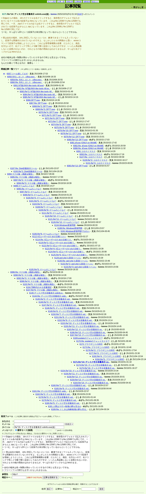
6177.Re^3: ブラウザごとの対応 (103, 353)
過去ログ (95, 2)
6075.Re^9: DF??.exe (64, 127)
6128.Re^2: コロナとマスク (95, 160)
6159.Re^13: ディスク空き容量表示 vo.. (88, 380)
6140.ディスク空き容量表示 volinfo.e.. (46, 293)
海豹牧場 (86, 2)
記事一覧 (61, 2)
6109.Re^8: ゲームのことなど (52, 210)
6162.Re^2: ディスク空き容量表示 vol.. (53, 394)
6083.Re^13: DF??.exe (77, 166)
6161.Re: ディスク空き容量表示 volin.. (49, 391)
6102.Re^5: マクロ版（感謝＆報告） (39, 284)
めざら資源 (52, 2)
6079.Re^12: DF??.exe (74, 137)
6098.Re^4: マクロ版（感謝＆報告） (36, 281)
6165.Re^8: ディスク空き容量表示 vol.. (72, 388)
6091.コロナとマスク (85, 151)
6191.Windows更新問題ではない (75, 231)
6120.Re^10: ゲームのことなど (59, 216)
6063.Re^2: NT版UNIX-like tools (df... (36, 91)
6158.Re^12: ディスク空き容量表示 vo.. (85, 377)
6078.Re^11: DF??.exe (71, 133)
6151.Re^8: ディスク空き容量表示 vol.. (72, 317)
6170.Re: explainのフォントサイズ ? (92, 341)
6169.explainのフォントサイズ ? (87, 338)
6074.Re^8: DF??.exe (61, 124)
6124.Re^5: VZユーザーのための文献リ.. (66, 252)
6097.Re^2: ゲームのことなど (33, 192)
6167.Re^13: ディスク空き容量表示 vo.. (88, 335)
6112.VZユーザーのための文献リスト (49, 236)
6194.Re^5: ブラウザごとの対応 (109, 359)
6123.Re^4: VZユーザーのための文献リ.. (63, 249)
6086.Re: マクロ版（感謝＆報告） (25, 272)
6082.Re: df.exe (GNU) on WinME (88, 146)
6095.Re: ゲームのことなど (29, 189)
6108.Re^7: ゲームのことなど (48, 207)
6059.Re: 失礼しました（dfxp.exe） (26, 80)
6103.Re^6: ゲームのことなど (45, 204)
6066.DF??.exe (33, 100)
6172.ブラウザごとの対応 (91, 344)
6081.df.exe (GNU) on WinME (83, 143)
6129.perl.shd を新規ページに (67, 258)
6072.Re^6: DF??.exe (54, 118)
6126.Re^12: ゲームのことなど (65, 222)
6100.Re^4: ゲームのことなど (39, 198)
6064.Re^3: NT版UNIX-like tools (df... (39, 94)
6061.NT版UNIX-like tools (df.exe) (28, 85)
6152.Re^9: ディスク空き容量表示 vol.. (75, 320)
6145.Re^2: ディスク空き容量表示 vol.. (53, 299)
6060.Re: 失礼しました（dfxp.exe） (26, 82)
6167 (80, 14)
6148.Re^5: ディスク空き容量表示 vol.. (62, 308)
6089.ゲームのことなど (24, 186)
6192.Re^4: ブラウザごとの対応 (106, 356)
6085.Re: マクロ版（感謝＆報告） (25, 177)
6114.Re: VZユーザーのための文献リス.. (53, 240)
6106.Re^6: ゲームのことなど (45, 234)
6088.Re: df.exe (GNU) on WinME (88, 148)
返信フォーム (7, 416)
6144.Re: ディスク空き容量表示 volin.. (49, 296)
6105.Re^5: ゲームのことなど (42, 269)
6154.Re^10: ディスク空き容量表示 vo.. (78, 371)
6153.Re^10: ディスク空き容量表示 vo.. (78, 323)
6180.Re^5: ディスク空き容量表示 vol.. (62, 403)
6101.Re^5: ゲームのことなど (42, 201)
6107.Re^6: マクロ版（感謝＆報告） (42, 290)
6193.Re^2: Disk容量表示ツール (27, 171)
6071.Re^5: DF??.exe (51, 115)
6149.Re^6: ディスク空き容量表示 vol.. (65, 311)
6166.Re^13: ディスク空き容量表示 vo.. (88, 332)
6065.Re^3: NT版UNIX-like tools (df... (39, 97)
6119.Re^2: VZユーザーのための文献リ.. (57, 243)
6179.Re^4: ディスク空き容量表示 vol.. (59, 400)
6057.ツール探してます (17, 74)
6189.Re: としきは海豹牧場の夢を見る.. (69, 409)
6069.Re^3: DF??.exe (45, 109)
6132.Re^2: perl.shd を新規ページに (77, 264)
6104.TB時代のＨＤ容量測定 (39, 287)
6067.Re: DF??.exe (38, 103)
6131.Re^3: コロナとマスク (98, 163)
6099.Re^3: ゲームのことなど (36, 195)
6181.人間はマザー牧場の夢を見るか (64, 406)
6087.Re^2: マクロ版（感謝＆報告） (29, 180)
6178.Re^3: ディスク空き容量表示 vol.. (56, 397)
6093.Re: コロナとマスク (90, 154)
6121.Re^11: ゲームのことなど (62, 219)
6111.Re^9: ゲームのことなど (55, 213)
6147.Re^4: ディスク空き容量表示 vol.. (59, 305)
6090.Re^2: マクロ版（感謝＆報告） (29, 275)
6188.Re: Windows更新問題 (69, 228)
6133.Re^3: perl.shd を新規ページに (80, 267)
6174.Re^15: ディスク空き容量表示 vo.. (94, 365)
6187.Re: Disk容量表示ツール (23, 168)
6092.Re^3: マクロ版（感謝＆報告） (33, 278)
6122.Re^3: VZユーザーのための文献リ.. (60, 246)
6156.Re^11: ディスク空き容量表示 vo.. (82, 374)
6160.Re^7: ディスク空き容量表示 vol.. (68, 385)
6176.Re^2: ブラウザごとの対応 (100, 350)
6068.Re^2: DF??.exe (42, 106)
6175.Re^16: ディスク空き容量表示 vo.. (97, 368)
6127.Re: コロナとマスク (90, 157)
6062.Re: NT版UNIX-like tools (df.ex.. (33, 88)
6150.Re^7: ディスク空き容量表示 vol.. (68, 314)
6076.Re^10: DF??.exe (67, 130)
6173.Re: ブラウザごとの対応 (96, 347)
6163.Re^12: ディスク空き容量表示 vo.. (85, 329)
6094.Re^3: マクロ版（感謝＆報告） (33, 183)
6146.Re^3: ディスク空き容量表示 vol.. (56, 302)
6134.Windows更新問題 (65, 225)
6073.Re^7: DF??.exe (58, 121)
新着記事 (69, 2)
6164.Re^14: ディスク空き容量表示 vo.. (91, 383)
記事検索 (78, 2)
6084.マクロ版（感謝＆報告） (20, 174)
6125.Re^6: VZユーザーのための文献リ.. (69, 255)
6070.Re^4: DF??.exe (48, 112)
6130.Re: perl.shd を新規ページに (72, 261)
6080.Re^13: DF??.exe (77, 140)
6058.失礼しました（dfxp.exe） (21, 77)
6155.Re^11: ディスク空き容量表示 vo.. (82, 326)
